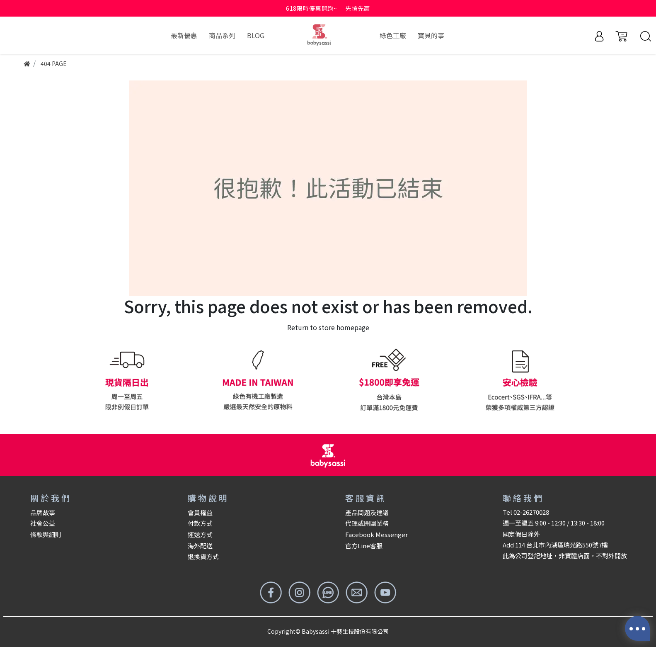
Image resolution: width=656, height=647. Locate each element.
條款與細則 (45, 534)
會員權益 (200, 512)
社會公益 (42, 523)
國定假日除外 (521, 534)
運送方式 (200, 534)
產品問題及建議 (367, 512)
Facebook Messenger (376, 534)
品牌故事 (42, 512)
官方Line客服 (363, 545)
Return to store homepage (328, 327)
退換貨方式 (203, 556)
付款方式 (200, 523)
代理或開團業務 (367, 523)
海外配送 (200, 545)
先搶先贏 (358, 8)
